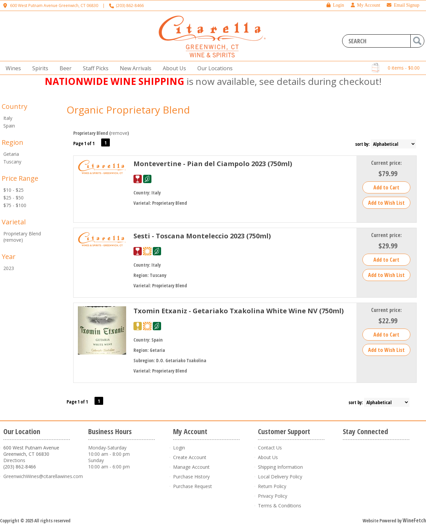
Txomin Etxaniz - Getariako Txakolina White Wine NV (238, 310)
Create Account (189, 457)
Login (335, 5)
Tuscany (12, 161)
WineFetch (414, 520)
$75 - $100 (14, 205)
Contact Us (270, 447)
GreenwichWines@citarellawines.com (43, 476)
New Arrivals (135, 68)
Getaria (11, 154)
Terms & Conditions (279, 505)
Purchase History (191, 476)
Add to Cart (386, 187)
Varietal (14, 221)
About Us (172, 68)
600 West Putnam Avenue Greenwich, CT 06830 (54, 5)
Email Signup (403, 5)
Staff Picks (95, 68)
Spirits (38, 68)
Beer (63, 68)
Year (9, 256)
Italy (7, 118)
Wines (11, 68)
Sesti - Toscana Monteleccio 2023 (202, 235)
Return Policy (272, 486)
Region (12, 142)
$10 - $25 (13, 190)
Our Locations (213, 68)
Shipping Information (280, 467)
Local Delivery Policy (280, 476)
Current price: (386, 162)
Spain (9, 126)
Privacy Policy (272, 496)
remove (119, 133)
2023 (8, 268)
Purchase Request (192, 486)
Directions (14, 460)
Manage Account (191, 467)
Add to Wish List (386, 202)
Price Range (20, 178)
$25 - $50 (13, 197)
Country (14, 106)
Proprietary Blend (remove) (22, 236)
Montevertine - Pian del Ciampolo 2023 (212, 163)
